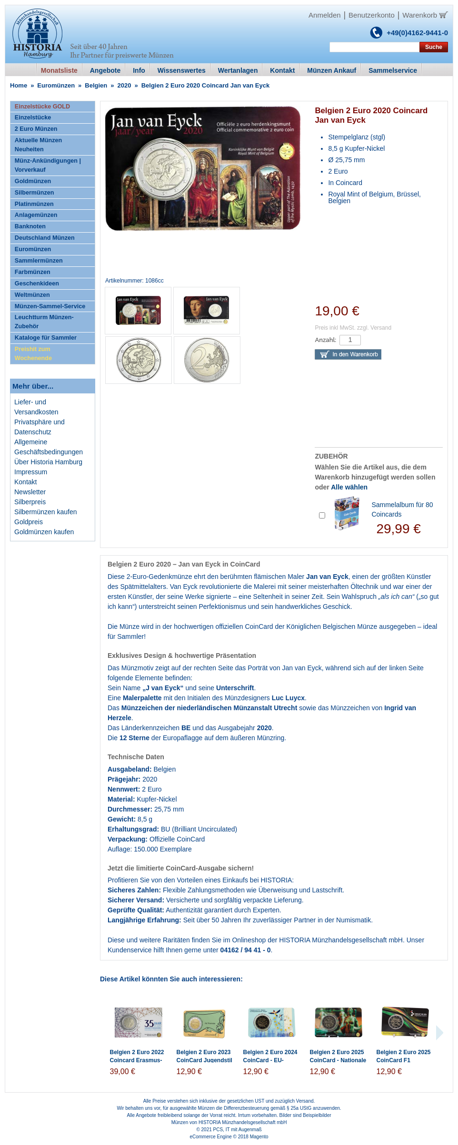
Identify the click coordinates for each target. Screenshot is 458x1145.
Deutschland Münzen (45, 238)
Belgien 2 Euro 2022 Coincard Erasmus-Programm (137, 1060)
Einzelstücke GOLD (42, 106)
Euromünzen (56, 85)
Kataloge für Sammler (46, 337)
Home (18, 85)
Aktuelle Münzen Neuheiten (38, 145)
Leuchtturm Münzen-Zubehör (44, 322)
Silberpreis (30, 502)
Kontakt (25, 482)
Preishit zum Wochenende (33, 354)
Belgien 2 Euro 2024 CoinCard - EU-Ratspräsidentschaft (270, 1060)
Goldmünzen (33, 181)
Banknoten (30, 226)
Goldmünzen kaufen (44, 532)
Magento (259, 1136)
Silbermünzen (34, 192)
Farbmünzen (32, 272)
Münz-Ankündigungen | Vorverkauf (48, 165)
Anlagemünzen (36, 215)
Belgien (96, 85)
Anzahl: (325, 339)
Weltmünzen (32, 295)
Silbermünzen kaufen (45, 512)
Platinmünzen (34, 204)
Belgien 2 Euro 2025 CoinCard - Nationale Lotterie (338, 1060)
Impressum (30, 472)
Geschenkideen (37, 283)
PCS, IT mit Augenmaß (237, 1129)
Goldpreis (28, 522)
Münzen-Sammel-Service (50, 306)
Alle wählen (349, 487)
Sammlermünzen (39, 260)
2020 (124, 85)
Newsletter (30, 492)
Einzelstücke (33, 117)
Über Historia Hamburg (48, 462)
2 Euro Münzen (36, 129)
